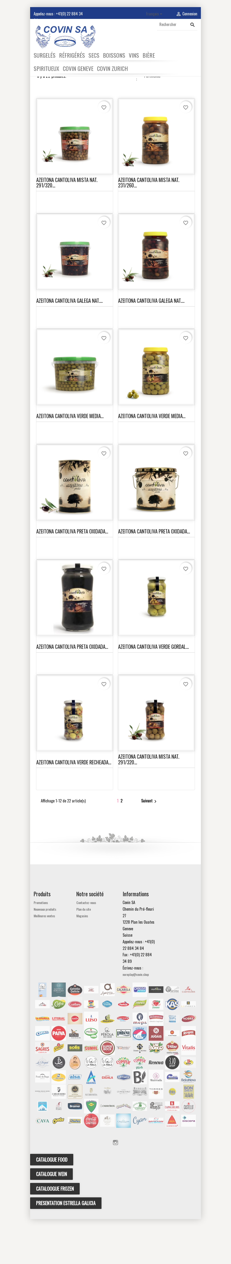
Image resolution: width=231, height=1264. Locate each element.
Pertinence (168, 121)
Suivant (149, 846)
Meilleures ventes (44, 960)
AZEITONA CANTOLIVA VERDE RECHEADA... (73, 806)
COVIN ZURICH (112, 68)
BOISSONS (114, 55)
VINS (134, 55)
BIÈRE (149, 55)
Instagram (115, 1187)
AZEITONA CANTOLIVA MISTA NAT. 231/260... (148, 227)
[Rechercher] (177, 24)
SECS (93, 55)
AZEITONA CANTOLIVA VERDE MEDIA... (70, 460)
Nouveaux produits (45, 954)
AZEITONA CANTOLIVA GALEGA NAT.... (69, 345)
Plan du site (83, 954)
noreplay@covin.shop (136, 1019)
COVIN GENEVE (78, 68)
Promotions (41, 947)
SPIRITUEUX (46, 68)
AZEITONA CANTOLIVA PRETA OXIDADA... (72, 576)
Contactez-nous (86, 947)
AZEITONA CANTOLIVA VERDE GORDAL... (153, 691)
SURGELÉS (44, 55)
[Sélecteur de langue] (155, 14)
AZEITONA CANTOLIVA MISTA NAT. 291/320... (66, 227)
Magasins (82, 960)
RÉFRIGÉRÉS (72, 55)
